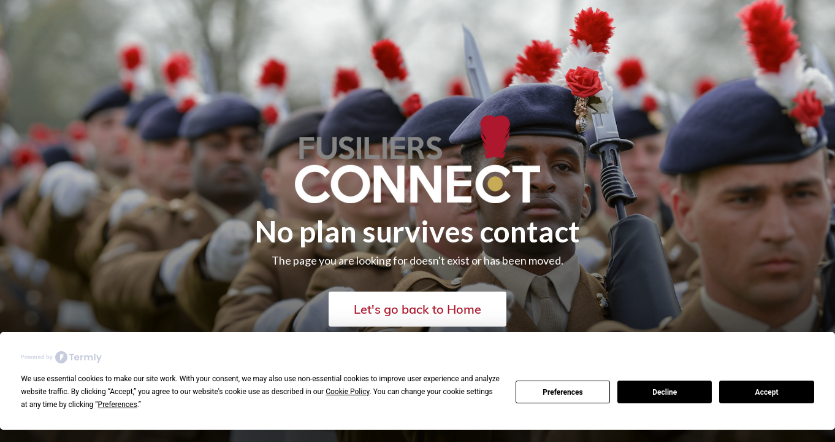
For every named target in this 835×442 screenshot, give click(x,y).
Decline (664, 392)
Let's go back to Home (417, 309)
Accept (767, 392)
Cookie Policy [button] (347, 391)
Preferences (563, 392)
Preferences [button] (117, 404)
